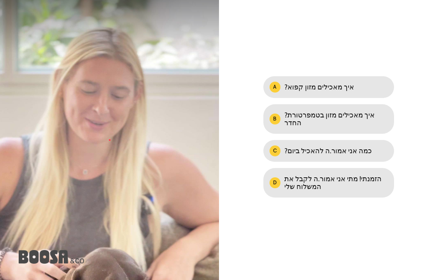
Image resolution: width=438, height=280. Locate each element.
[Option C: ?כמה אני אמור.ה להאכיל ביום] (328, 151)
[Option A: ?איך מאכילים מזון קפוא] (328, 87)
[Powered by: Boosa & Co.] (51, 257)
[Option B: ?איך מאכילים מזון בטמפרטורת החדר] (328, 119)
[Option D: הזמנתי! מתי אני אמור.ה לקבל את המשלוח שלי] (328, 183)
